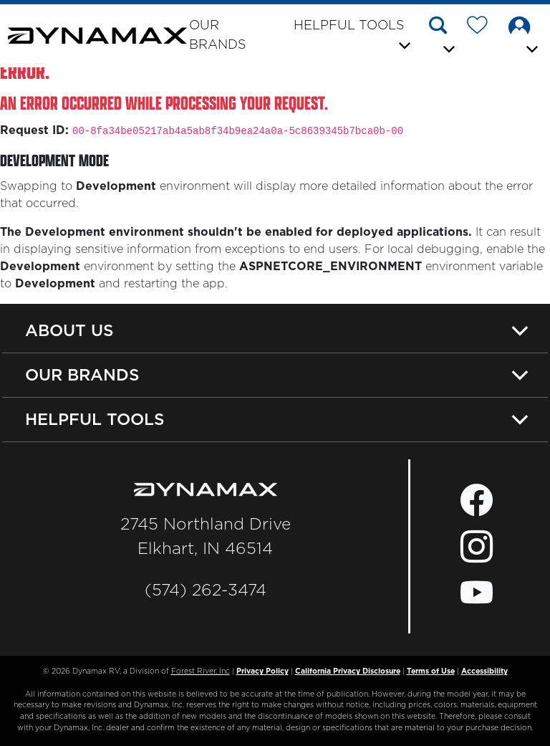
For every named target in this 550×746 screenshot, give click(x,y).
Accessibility (484, 671)
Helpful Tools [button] (349, 25)
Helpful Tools (95, 419)
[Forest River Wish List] (482, 28)
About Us (69, 330)
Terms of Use (431, 671)
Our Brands (217, 35)
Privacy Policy (262, 671)
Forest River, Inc (200, 671)
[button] (443, 37)
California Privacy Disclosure (347, 671)
